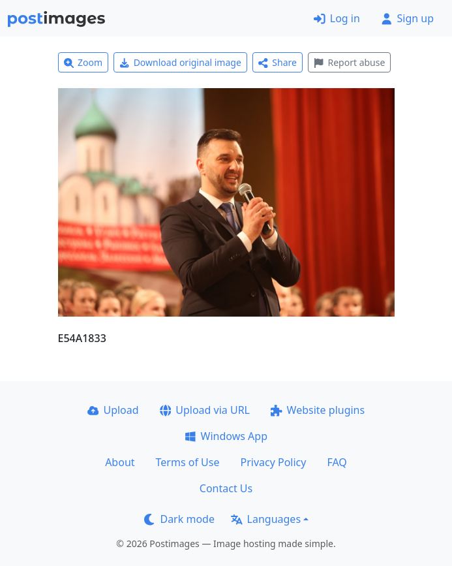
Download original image (180, 62)
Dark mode (179, 519)
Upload (113, 410)
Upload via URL (205, 410)
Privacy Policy (273, 462)
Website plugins (318, 410)
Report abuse (349, 62)
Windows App (226, 436)
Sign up (407, 18)
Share (277, 62)
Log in (337, 18)
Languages (266, 519)
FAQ (336, 462)
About (119, 462)
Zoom (83, 62)
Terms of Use (188, 462)
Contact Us (226, 488)
